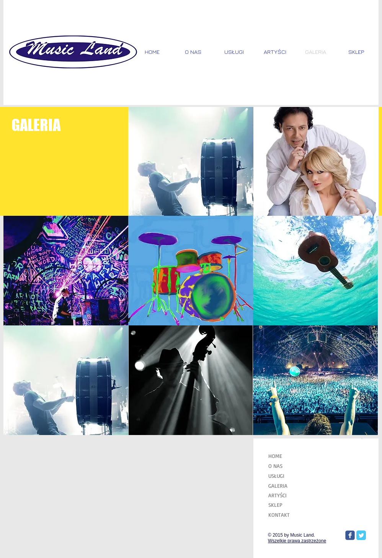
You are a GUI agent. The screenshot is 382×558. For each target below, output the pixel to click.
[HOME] (286, 455)
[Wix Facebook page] (350, 535)
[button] (190, 161)
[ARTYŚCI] (287, 495)
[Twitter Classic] (361, 535)
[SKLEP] (287, 504)
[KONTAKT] (287, 514)
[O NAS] (287, 466)
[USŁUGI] (287, 475)
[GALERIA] (287, 486)
